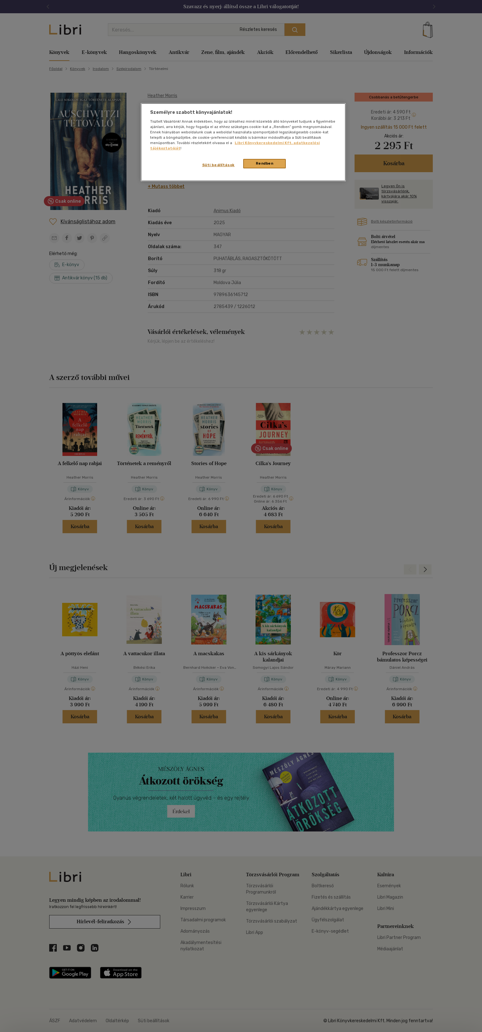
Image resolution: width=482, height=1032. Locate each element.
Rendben (264, 163)
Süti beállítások (218, 165)
